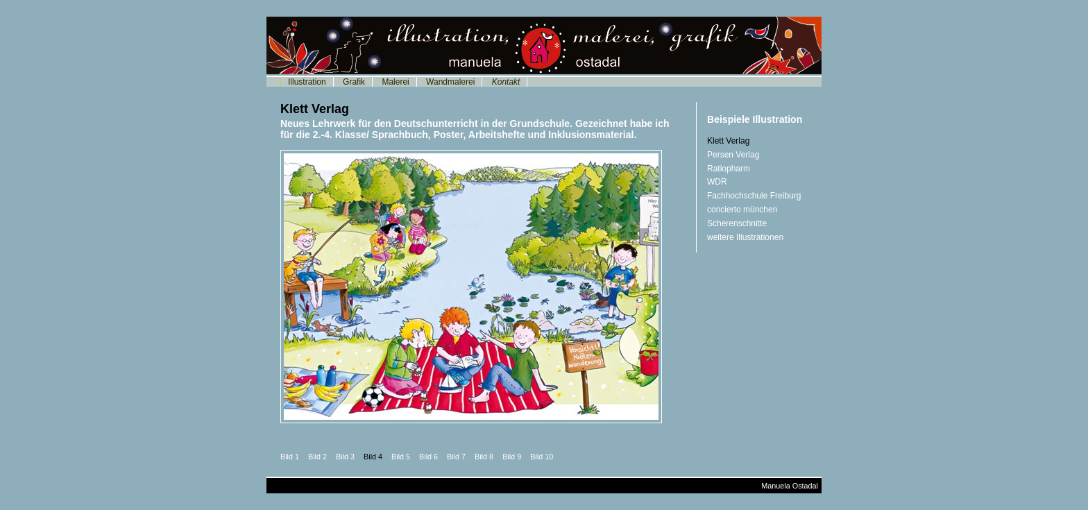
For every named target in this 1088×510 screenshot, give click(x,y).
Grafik (354, 82)
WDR (717, 182)
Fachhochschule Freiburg (754, 196)
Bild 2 (317, 456)
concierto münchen (742, 209)
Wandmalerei (450, 82)
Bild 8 (484, 456)
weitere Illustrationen (745, 237)
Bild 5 (400, 456)
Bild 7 (456, 456)
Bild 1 (289, 456)
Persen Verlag (733, 155)
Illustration (307, 82)
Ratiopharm (728, 168)
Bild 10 (541, 456)
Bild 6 (428, 456)
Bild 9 (511, 456)
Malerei (395, 82)
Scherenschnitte (737, 223)
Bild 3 (345, 456)
